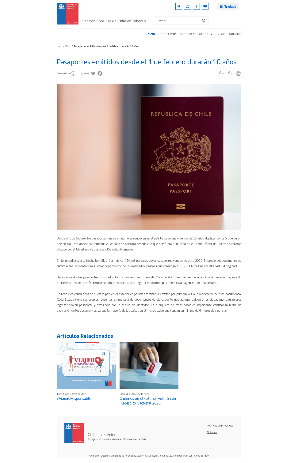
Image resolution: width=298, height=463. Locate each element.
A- (230, 73)
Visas (221, 34)
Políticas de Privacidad (220, 426)
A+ (221, 73)
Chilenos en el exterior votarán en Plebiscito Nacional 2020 (148, 401)
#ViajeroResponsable (74, 398)
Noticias (235, 34)
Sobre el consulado (197, 34)
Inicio (150, 34)
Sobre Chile (167, 34)
